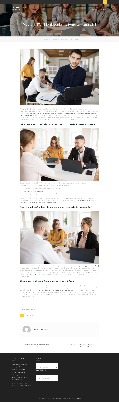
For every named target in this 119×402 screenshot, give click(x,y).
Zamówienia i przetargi (77, 7)
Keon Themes (77, 398)
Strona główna (60, 7)
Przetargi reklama (99, 9)
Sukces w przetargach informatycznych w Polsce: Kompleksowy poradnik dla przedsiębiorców (20, 376)
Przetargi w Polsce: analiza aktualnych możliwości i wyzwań (21, 384)
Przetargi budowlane (97, 7)
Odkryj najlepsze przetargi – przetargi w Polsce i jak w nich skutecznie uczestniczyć (20, 367)
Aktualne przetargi (19, 7)
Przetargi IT (30, 315)
